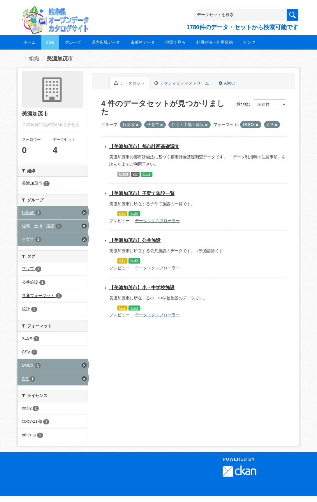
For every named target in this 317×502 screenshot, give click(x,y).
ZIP (135, 174)
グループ (73, 42)
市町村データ (143, 42)
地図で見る (175, 42)
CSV (122, 213)
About (227, 83)
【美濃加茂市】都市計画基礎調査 (144, 146)
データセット (129, 83)
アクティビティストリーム (181, 83)
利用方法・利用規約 (214, 42)
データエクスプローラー (157, 220)
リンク (249, 42)
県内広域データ (105, 42)
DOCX (123, 174)
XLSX (146, 174)
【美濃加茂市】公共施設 (135, 240)
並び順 (242, 104)
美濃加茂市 (60, 59)
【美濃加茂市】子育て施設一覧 (142, 193)
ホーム (29, 42)
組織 (50, 42)
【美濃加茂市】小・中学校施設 (142, 287)
